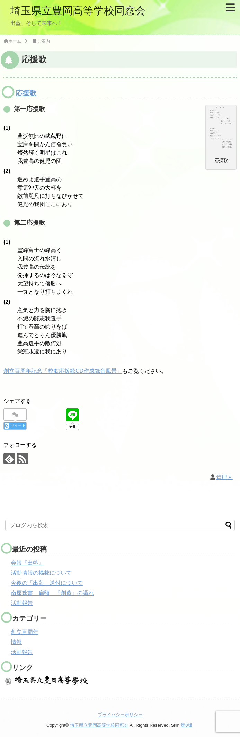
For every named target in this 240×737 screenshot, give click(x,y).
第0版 (186, 725)
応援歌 (26, 93)
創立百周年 (24, 632)
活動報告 (22, 603)
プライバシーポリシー (120, 714)
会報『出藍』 (27, 563)
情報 (16, 642)
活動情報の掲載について (41, 573)
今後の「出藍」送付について (47, 583)
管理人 (224, 477)
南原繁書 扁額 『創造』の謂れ (52, 593)
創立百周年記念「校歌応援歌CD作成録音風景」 (62, 371)
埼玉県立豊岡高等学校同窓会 (77, 10)
